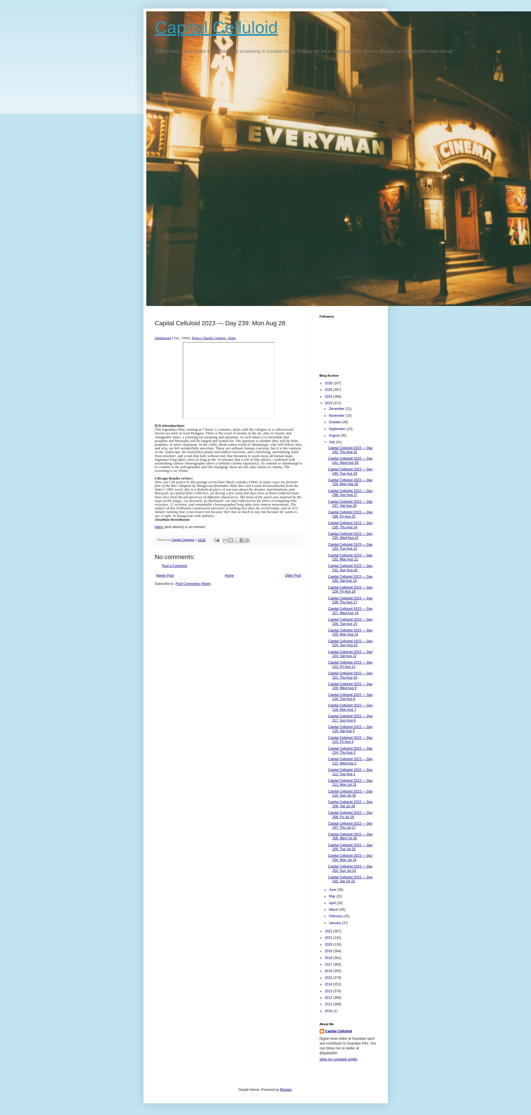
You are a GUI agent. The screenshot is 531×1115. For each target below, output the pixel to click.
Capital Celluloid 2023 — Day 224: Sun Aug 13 (350, 643)
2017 (329, 964)
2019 (329, 951)
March (334, 910)
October (335, 422)
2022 (329, 931)
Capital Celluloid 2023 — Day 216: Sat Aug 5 (350, 729)
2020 (329, 945)
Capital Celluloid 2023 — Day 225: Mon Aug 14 (350, 632)
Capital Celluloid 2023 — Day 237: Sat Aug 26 (350, 504)
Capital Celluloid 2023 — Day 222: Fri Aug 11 (350, 664)
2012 (329, 998)
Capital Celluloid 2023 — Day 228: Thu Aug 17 (350, 600)
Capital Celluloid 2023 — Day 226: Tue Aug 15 (350, 622)
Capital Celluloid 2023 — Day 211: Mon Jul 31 (350, 783)
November (337, 416)
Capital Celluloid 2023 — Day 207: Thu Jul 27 (350, 826)
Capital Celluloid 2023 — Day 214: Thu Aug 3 (350, 751)
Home (229, 576)
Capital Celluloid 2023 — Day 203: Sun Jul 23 (350, 868)
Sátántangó (163, 338)
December (337, 409)
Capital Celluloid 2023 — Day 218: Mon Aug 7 (350, 707)
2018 (329, 958)
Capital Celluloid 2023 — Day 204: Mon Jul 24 (350, 858)
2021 (329, 938)
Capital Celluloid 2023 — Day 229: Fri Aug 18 (350, 589)
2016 (329, 971)
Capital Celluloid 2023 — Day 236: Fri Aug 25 (350, 514)
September (337, 429)
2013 (329, 991)
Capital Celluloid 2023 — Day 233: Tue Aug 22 (350, 547)
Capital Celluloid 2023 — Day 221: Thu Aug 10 (350, 675)
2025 (329, 390)
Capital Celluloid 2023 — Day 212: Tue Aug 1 (350, 772)
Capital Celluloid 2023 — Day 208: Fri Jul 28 (350, 815)
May (332, 896)
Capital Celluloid (216, 27)
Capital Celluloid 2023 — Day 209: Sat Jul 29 (350, 804)
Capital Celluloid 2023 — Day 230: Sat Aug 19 (350, 579)
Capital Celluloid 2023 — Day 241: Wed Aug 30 (350, 460)
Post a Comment (174, 566)
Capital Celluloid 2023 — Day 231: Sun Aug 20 (350, 568)
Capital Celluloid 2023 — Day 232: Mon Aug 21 (350, 557)
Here (159, 527)
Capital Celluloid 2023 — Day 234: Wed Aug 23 (350, 536)
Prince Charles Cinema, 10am (213, 338)
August (334, 435)
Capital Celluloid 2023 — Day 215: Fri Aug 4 (350, 740)
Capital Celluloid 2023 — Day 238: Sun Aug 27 (350, 493)
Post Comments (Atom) (193, 584)
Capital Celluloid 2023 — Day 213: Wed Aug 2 (350, 761)
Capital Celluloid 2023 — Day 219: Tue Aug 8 (350, 697)
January (335, 923)
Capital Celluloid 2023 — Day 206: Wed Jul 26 (350, 836)
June (333, 890)
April (332, 903)
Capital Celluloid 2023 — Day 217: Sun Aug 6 (350, 718)
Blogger (286, 1090)
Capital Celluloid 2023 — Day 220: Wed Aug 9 (350, 686)
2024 (329, 397)
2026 (329, 383)
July (332, 442)
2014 (329, 984)
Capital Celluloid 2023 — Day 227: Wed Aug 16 (350, 611)
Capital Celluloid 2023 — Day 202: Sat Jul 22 (350, 879)
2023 (329, 403)
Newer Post (165, 576)
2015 (329, 978)
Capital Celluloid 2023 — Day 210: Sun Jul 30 (350, 793)
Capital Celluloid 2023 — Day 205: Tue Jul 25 (350, 847)
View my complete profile (338, 1059)
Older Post (293, 576)
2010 (329, 1011)
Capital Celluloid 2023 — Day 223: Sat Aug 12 (350, 654)
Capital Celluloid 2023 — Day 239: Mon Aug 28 (350, 482)
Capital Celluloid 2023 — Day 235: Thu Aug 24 (350, 525)
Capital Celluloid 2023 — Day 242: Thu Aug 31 (350, 450)
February (336, 916)
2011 (329, 1004)
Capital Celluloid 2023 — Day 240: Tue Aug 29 (350, 471)
